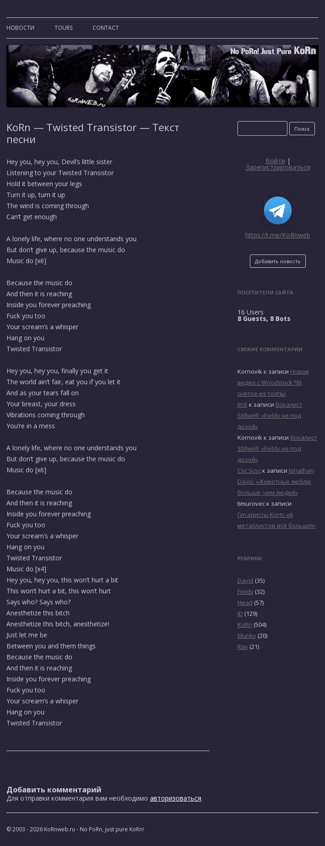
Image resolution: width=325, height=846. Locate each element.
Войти (275, 160)
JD (240, 613)
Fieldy (245, 591)
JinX (242, 404)
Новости (20, 28)
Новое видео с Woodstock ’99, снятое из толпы (273, 382)
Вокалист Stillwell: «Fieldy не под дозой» (270, 415)
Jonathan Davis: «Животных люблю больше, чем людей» (275, 481)
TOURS (63, 28)
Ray (242, 646)
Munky (246, 635)
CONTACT (106, 28)
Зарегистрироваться (278, 167)
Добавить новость (278, 261)
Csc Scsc (249, 470)
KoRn (244, 624)
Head (245, 602)
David (245, 580)
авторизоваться (175, 798)
